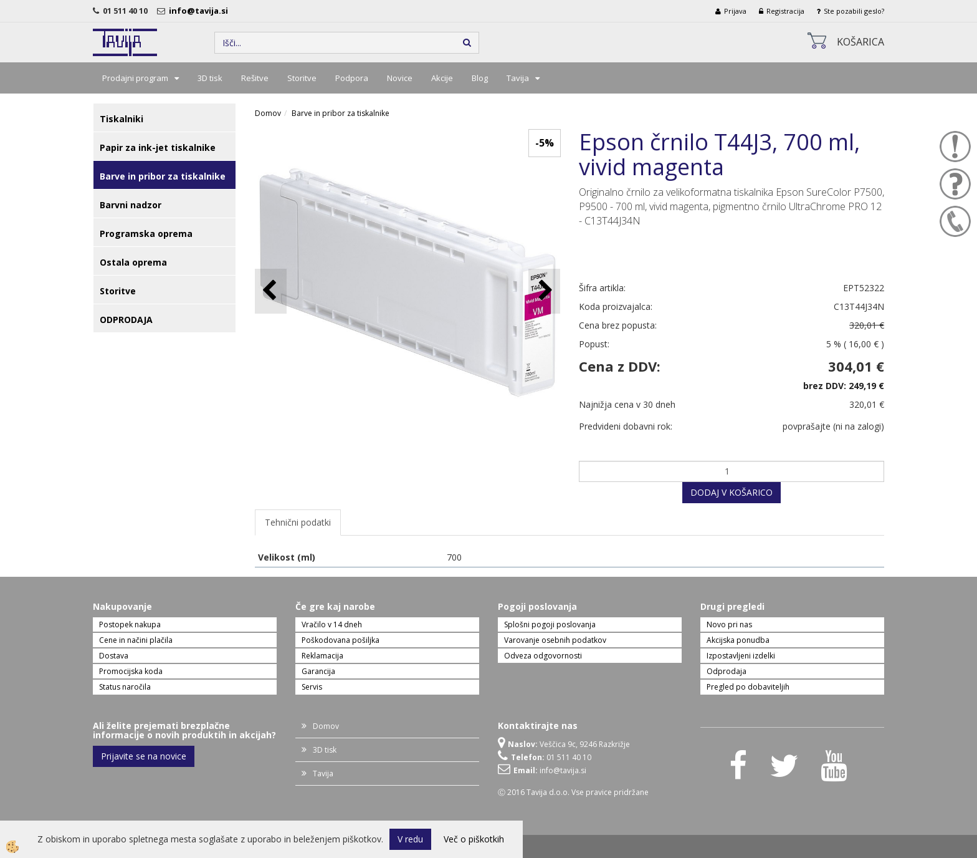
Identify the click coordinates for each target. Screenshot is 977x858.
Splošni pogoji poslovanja (550, 624)
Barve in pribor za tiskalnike (340, 113)
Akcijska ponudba (738, 640)
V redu (410, 839)
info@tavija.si (200, 10)
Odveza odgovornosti (543, 655)
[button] (544, 291)
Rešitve (255, 78)
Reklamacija (322, 655)
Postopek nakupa (130, 624)
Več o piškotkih (474, 839)
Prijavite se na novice (143, 756)
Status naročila (125, 687)
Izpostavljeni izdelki (741, 655)
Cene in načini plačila (136, 640)
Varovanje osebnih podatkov (555, 640)
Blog (480, 78)
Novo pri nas (729, 624)
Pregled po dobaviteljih (748, 687)
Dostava (113, 655)
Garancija (318, 671)
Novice (399, 78)
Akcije (442, 78)
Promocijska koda (131, 671)
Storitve (302, 78)
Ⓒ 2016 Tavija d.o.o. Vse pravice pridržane (573, 792)
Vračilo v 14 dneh (332, 624)
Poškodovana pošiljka (340, 640)
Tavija (518, 78)
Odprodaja (726, 671)
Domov (268, 113)
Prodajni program (135, 78)
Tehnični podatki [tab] (298, 522)
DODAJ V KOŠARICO (731, 492)
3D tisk (210, 78)
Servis (312, 687)
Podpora (351, 78)
